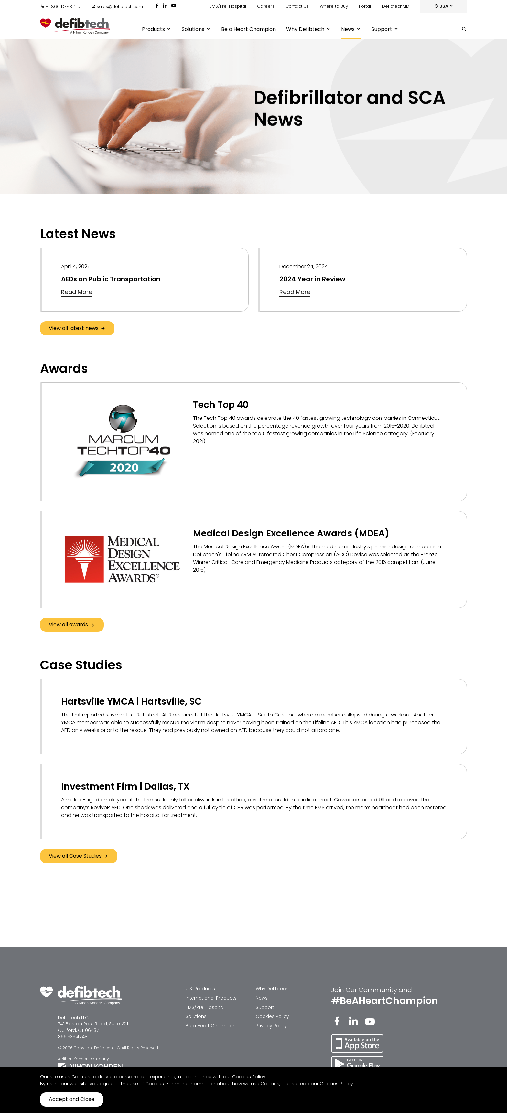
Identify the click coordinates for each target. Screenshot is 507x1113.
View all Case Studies (79, 856)
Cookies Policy (272, 1016)
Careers (266, 6)
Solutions (196, 29)
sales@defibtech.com (117, 7)
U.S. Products (200, 988)
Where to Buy (334, 6)
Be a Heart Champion (248, 29)
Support (385, 29)
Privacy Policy (271, 1026)
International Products (211, 998)
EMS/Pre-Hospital (228, 6)
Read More (76, 292)
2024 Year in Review (312, 278)
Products (156, 29)
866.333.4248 (73, 1037)
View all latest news (77, 328)
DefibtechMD (395, 6)
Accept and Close (71, 1099)
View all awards (72, 624)
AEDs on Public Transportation (110, 278)
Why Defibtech (308, 29)
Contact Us (297, 6)
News (351, 29)
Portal (365, 6)
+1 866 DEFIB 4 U (60, 7)
